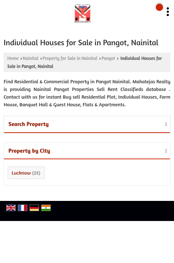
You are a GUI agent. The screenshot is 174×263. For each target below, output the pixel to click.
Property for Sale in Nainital (70, 58)
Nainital (30, 58)
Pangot (108, 58)
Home (13, 58)
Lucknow (21, 172)
